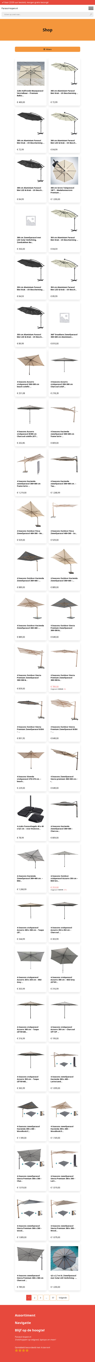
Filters (48, 49)
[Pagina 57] (53, 1298)
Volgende (63, 1297)
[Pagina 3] (40, 1298)
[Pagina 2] (34, 1298)
